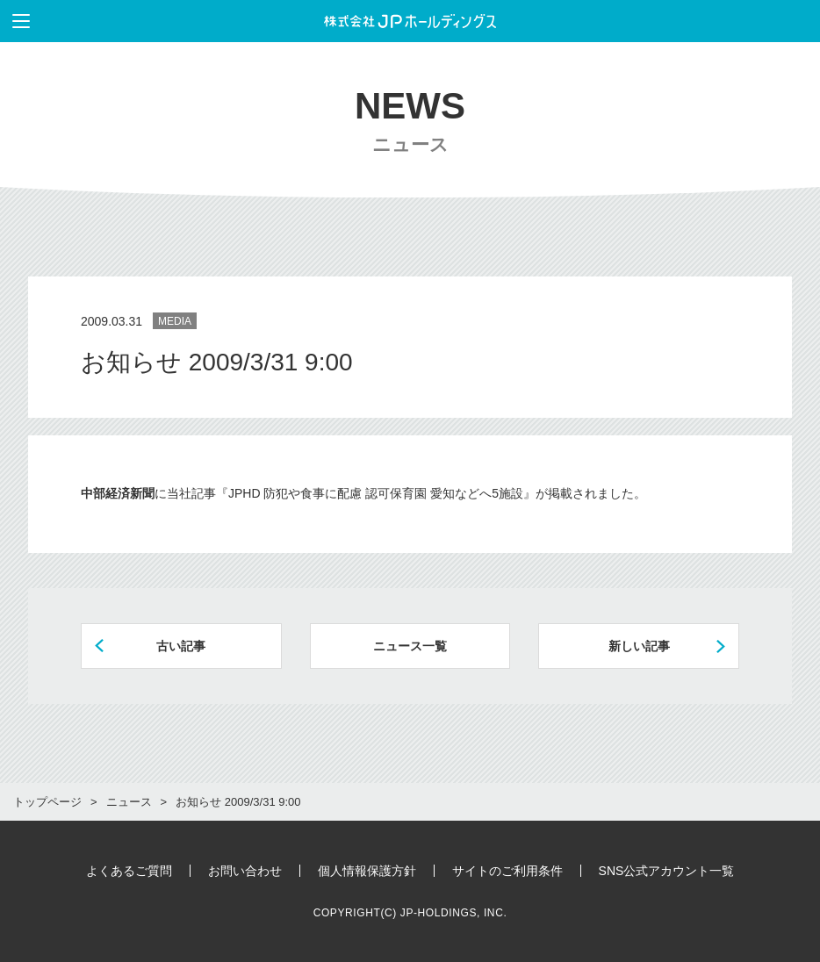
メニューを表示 (15, 21)
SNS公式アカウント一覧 (667, 871)
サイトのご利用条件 (507, 871)
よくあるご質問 (129, 871)
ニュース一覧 (410, 646)
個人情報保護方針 (367, 871)
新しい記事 (639, 646)
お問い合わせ (245, 871)
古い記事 (180, 646)
